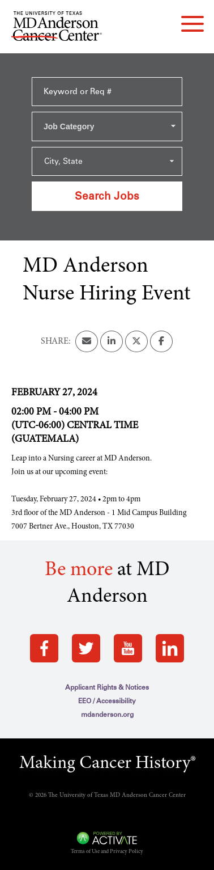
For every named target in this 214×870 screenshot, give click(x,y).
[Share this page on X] (136, 341)
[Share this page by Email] (86, 341)
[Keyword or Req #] (107, 91)
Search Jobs (107, 195)
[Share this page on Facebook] (161, 341)
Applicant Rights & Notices (107, 687)
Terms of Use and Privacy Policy (107, 852)
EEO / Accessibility (107, 701)
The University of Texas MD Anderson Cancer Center (117, 795)
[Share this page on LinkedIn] (111, 341)
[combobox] (107, 126)
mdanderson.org (107, 715)
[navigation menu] (192, 24)
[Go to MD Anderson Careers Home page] (56, 28)
